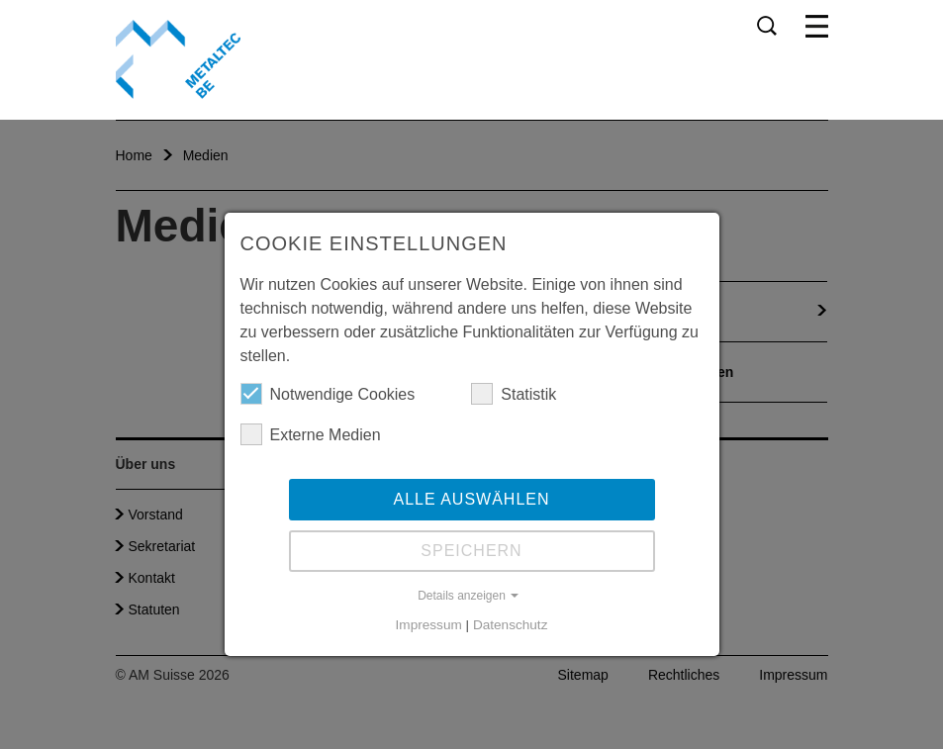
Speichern (471, 550)
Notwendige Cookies (328, 394)
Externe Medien (310, 434)
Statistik (513, 394)
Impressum (429, 624)
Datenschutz (510, 624)
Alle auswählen (471, 499)
